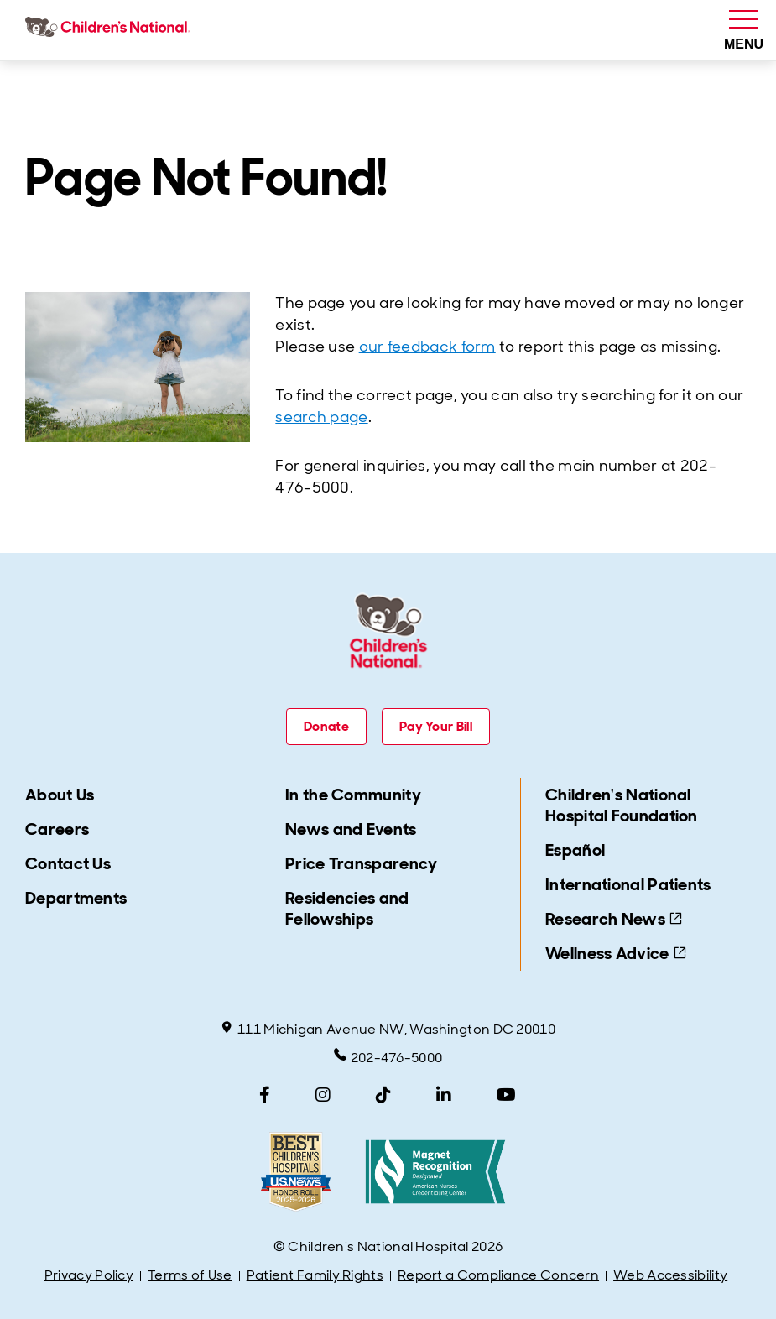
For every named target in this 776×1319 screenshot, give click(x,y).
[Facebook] (264, 1095)
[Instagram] (323, 1095)
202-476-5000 (388, 1057)
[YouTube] (506, 1095)
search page (321, 417)
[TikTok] (383, 1095)
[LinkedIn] (444, 1095)
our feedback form (427, 346)
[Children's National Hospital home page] (111, 30)
